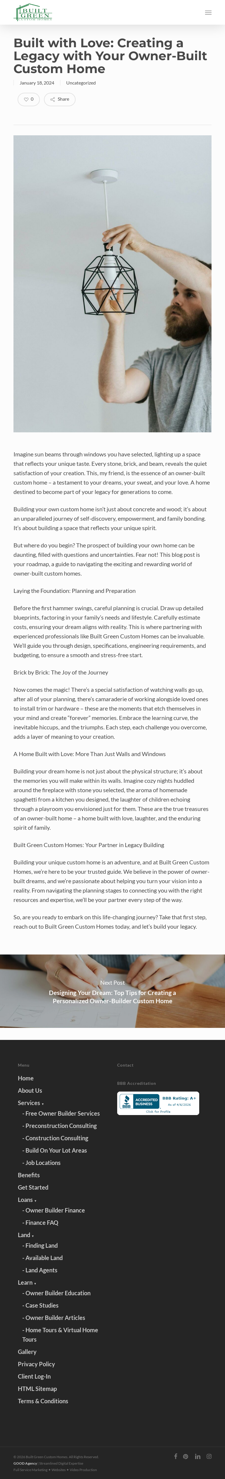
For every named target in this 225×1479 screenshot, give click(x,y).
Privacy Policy (36, 1363)
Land (26, 1234)
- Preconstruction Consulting (59, 1125)
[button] (208, 12)
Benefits (29, 1174)
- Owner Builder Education (56, 1292)
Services (31, 1102)
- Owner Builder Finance (53, 1210)
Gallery (27, 1351)
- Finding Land (40, 1245)
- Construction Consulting (55, 1137)
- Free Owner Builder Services (61, 1113)
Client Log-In (34, 1376)
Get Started (33, 1187)
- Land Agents (39, 1270)
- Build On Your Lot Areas (54, 1150)
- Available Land (42, 1257)
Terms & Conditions (43, 1400)
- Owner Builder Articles (53, 1317)
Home (26, 1078)
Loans (27, 1199)
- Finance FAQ (40, 1222)
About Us (30, 1090)
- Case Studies (40, 1305)
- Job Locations (41, 1162)
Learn (27, 1282)
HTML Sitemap (37, 1388)
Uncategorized (81, 82)
